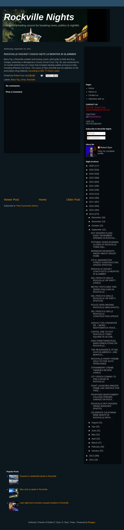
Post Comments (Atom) (27, 206)
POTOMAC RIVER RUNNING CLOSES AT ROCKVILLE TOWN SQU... (105, 244)
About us (92, 92)
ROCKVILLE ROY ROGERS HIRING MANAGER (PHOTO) (104, 406)
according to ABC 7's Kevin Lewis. (44, 71)
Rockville (31, 80)
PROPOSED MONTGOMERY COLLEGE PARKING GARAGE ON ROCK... (105, 397)
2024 (91, 174)
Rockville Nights (39, 17)
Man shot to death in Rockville (33, 489)
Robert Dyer (106, 147)
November (97, 221)
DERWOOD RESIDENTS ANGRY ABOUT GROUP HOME (103, 253)
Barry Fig (15, 80)
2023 (91, 178)
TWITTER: (91, 114)
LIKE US (90, 121)
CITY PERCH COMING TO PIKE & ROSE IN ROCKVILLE (103, 379)
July (94, 427)
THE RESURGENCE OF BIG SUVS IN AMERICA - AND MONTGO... (104, 352)
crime (23, 80)
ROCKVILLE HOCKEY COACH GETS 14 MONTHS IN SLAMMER (105, 271)
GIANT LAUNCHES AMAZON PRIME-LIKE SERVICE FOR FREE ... (105, 388)
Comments (94, 138)
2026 (91, 166)
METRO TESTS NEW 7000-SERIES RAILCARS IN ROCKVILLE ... (104, 289)
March (95, 443)
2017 (91, 202)
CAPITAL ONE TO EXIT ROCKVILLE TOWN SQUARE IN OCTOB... (102, 334)
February (96, 447)
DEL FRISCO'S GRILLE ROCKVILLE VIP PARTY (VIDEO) (103, 280)
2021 (91, 186)
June (94, 431)
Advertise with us (96, 99)
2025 (91, 170)
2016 (91, 206)
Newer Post (11, 199)
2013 (91, 456)
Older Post (73, 199)
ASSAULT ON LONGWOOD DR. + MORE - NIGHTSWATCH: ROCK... (104, 325)
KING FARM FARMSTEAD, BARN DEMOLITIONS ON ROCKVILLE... (104, 343)
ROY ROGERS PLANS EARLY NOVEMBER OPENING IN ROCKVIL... (104, 235)
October (95, 226)
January (95, 451)
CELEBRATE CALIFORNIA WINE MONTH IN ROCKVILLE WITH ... (103, 415)
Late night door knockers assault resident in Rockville (44, 503)
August (95, 423)
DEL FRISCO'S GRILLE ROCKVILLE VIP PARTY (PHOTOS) (103, 298)
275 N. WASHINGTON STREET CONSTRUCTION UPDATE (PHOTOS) (104, 262)
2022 (91, 182)
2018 (91, 198)
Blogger (91, 522)
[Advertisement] (42, 175)
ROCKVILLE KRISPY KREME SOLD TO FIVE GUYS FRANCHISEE (105, 361)
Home (43, 199)
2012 (91, 460)
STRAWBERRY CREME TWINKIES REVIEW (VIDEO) (102, 370)
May (94, 435)
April (94, 439)
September (97, 230)
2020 (91, 190)
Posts (91, 133)
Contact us (93, 95)
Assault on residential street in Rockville (38, 476)
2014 (91, 214)
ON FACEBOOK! (94, 124)
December (97, 217)
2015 (91, 210)
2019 (91, 194)
